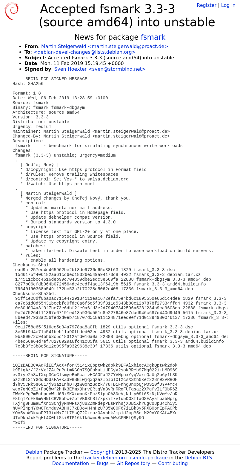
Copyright (101, 452)
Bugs (103, 463)
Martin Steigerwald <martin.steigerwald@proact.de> (104, 46)
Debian (33, 452)
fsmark (153, 37)
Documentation (70, 463)
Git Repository (133, 463)
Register (206, 5)
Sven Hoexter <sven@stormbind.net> (100, 69)
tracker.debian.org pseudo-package (125, 458)
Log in (228, 5)
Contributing (173, 463)
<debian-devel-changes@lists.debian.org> (84, 52)
